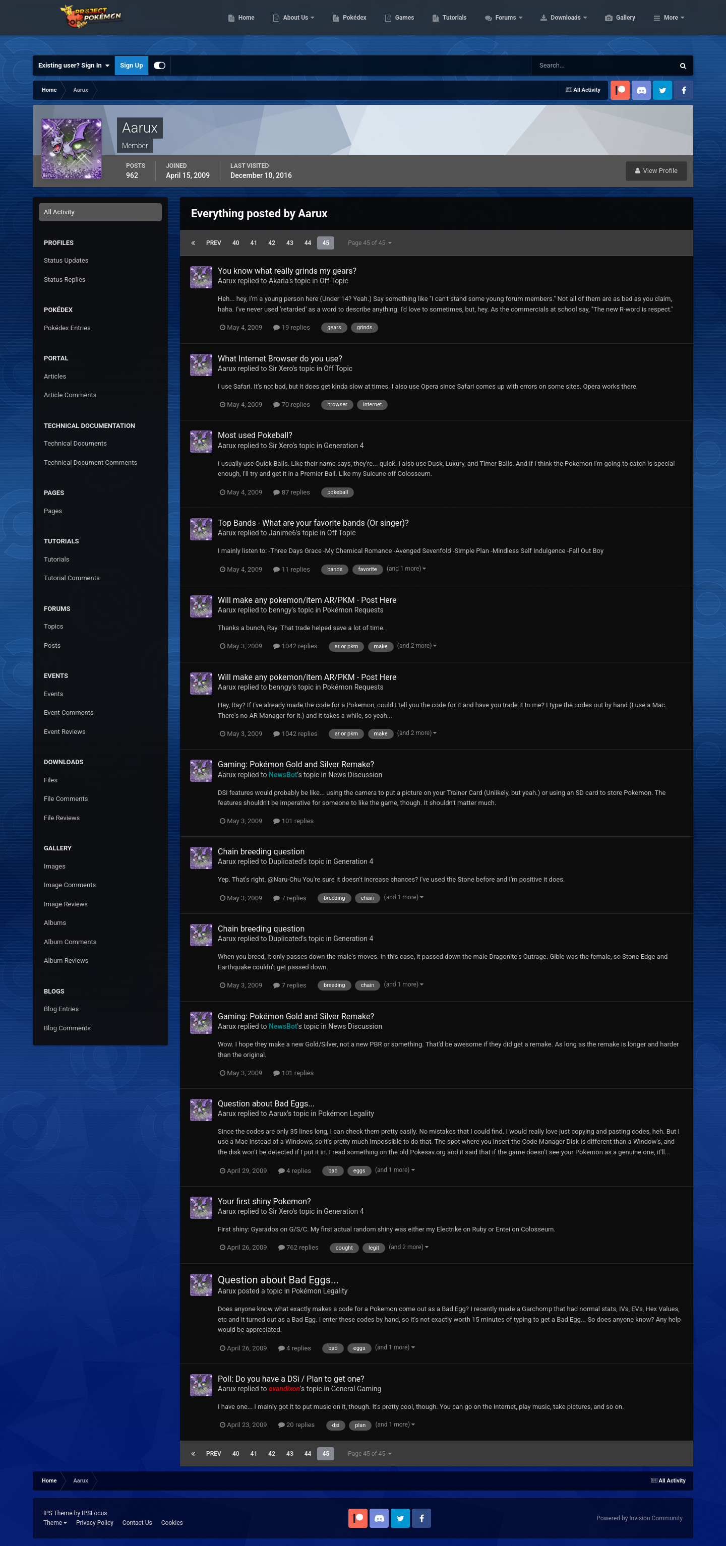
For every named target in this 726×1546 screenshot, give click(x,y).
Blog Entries (61, 1009)
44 (308, 242)
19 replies (291, 327)
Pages (53, 511)
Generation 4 (344, 446)
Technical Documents (75, 443)
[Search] (572, 65)
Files (50, 780)
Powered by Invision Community (639, 1518)
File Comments (66, 798)
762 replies (298, 1247)
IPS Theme (58, 1513)
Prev (213, 242)
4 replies (294, 1170)
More (671, 25)
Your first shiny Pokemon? (264, 1201)
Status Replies (65, 279)
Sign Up (131, 65)
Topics (54, 626)
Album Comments (70, 942)
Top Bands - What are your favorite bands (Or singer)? (313, 523)
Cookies (172, 1522)
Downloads (614, 25)
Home (294, 25)
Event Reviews (65, 731)
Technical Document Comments (90, 462)
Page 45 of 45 (370, 242)
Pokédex (402, 25)
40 (235, 242)
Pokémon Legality (346, 1113)
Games (452, 25)
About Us (344, 25)
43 (289, 242)
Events (53, 694)
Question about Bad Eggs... (266, 1103)
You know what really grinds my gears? (287, 271)
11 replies (291, 569)
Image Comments (70, 885)
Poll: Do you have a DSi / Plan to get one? (291, 1379)
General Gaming (356, 1389)
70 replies (291, 404)
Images (55, 866)
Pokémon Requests (353, 610)
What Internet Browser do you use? (280, 358)
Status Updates (66, 260)
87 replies (291, 492)
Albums (55, 922)
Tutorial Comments (72, 578)
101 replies (293, 821)
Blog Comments (67, 1028)
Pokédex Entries (67, 328)
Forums (554, 25)
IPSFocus (94, 1513)
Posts (52, 645)
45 (325, 242)
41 (254, 242)
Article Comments (70, 395)
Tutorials (502, 25)
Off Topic (334, 281)
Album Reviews (66, 960)
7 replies (289, 898)
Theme (55, 1522)
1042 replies (295, 646)
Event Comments (69, 712)
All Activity (59, 212)
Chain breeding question (261, 851)
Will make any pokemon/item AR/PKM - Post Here (307, 600)
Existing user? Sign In (73, 65)
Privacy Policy (94, 1522)
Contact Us (137, 1522)
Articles (55, 376)
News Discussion (355, 775)
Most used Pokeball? (255, 435)
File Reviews (62, 818)
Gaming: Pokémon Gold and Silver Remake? (296, 764)
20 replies (296, 1425)
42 (271, 242)
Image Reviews (66, 904)
